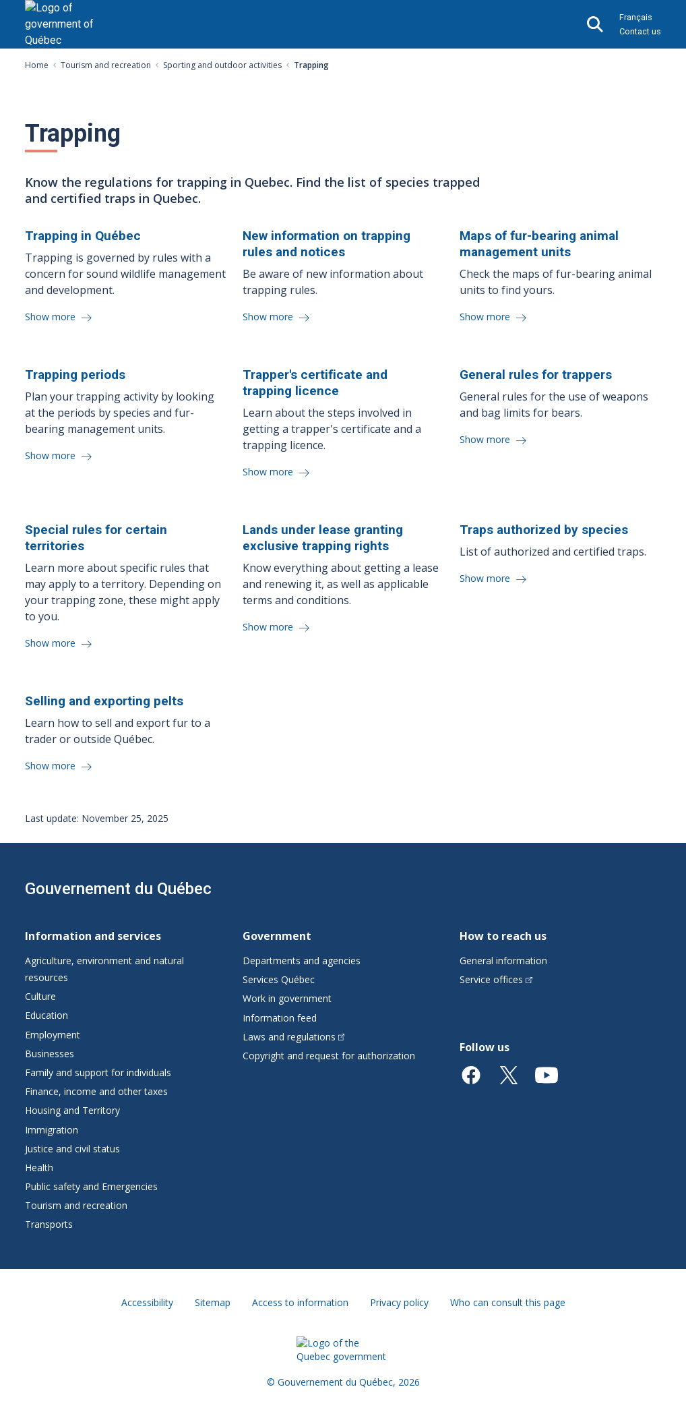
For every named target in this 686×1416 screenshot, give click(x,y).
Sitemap (212, 1302)
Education (46, 1015)
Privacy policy (399, 1302)
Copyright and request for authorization (329, 1055)
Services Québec (279, 979)
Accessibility (147, 1302)
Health (39, 1167)
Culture (40, 996)
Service (496, 979)
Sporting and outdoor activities (222, 65)
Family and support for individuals (98, 1072)
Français (635, 17)
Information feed (280, 1017)
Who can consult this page (507, 1302)
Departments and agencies (302, 960)
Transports (49, 1224)
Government (277, 935)
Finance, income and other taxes (96, 1091)
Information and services (93, 935)
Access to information (300, 1302)
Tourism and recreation (106, 65)
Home (37, 65)
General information (503, 960)
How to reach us (503, 935)
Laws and (294, 1036)
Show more (51, 316)
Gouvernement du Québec (118, 889)
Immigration (51, 1129)
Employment (52, 1034)
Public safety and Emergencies (91, 1186)
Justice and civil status (72, 1148)
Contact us (640, 31)
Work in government (287, 998)
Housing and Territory (72, 1110)
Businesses (49, 1053)
